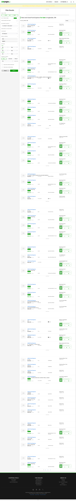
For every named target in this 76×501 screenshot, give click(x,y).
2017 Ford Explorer (31, 75)
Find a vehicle (13, 479)
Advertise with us (39, 479)
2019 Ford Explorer (31, 306)
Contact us (63, 479)
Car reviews (14, 480)
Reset (5, 70)
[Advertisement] (47, 12)
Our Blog (63, 480)
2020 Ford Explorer (31, 84)
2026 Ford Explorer (31, 24)
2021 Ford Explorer (31, 335)
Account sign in (38, 484)
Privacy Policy (32, 494)
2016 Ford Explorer (31, 136)
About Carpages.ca (63, 484)
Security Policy (37, 494)
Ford (10, 39)
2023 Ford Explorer (31, 123)
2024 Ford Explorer (31, 38)
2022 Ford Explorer (31, 46)
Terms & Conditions (43, 494)
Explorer (10, 41)
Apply (14, 70)
